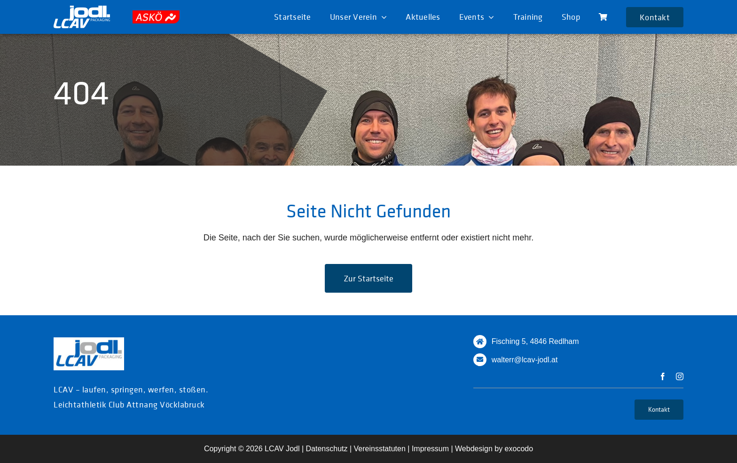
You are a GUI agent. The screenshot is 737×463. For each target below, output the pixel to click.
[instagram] (679, 376)
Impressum (430, 449)
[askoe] (156, 14)
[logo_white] (82, 10)
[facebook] (662, 376)
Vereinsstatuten (380, 449)
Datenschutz (327, 449)
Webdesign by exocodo (494, 449)
